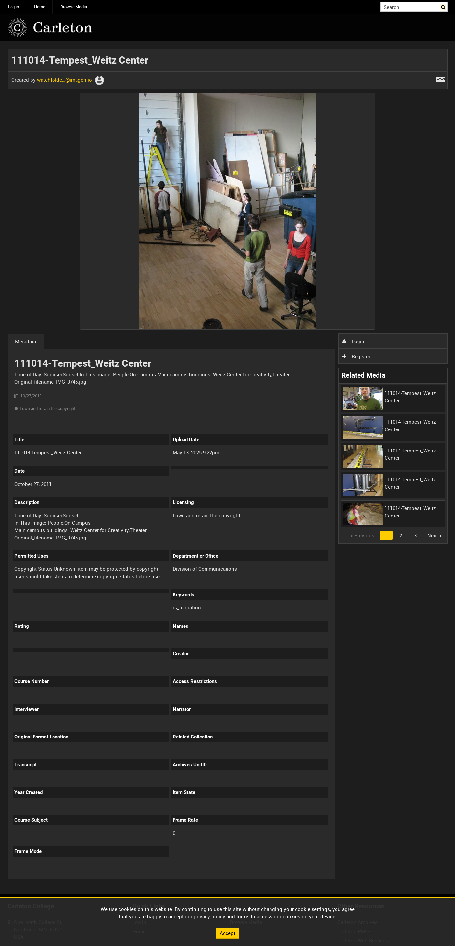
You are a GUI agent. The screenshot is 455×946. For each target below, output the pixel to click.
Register (356, 356)
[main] (228, 467)
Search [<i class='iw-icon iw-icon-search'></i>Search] (444, 6)
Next (434, 535)
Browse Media (73, 7)
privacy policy (209, 916)
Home (39, 7)
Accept (227, 933)
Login (353, 341)
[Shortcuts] (440, 78)
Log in (13, 7)
